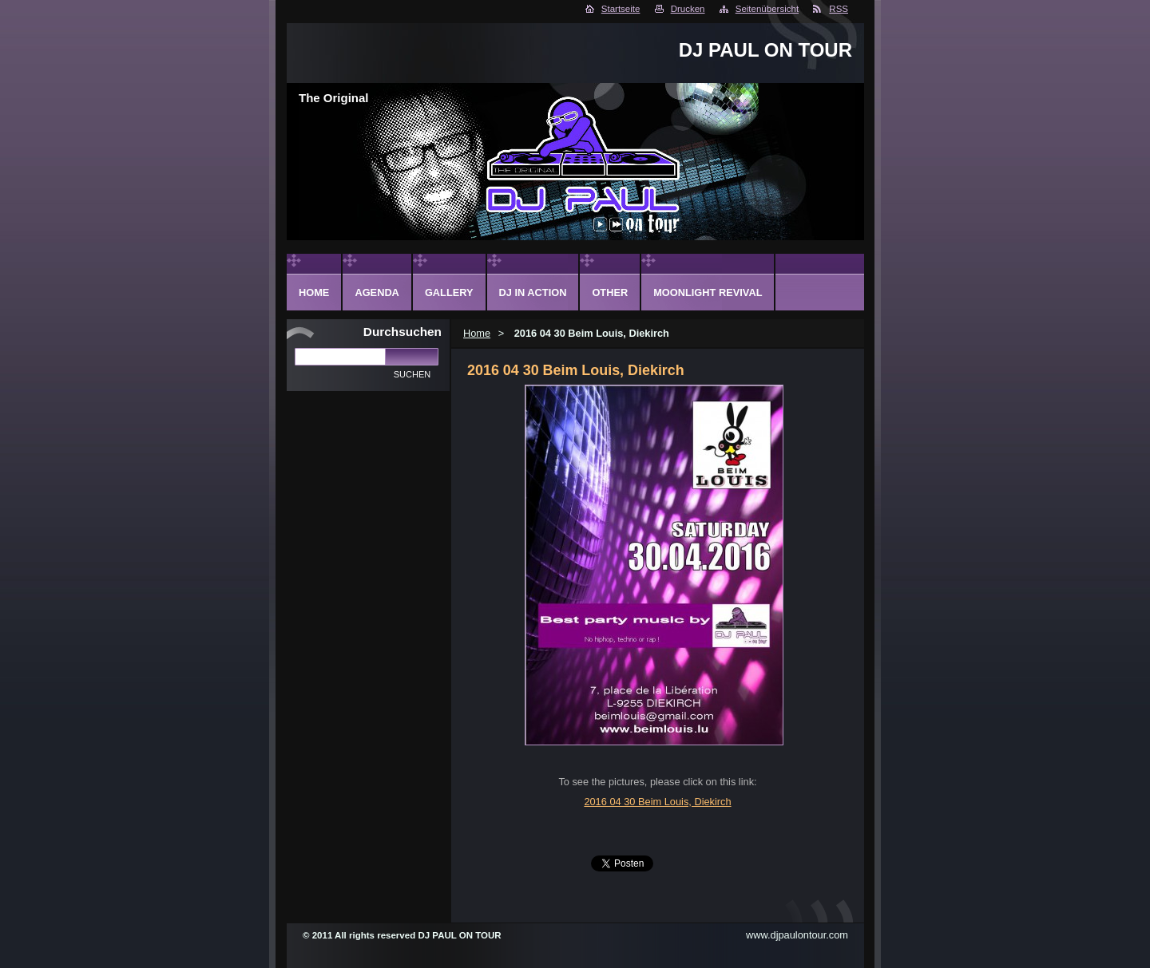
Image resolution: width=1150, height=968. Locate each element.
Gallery (449, 292)
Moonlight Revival (707, 292)
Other (610, 292)
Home (476, 333)
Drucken (688, 9)
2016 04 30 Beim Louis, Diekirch (657, 802)
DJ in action (533, 292)
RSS (838, 9)
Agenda (377, 292)
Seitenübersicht (767, 9)
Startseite (620, 9)
